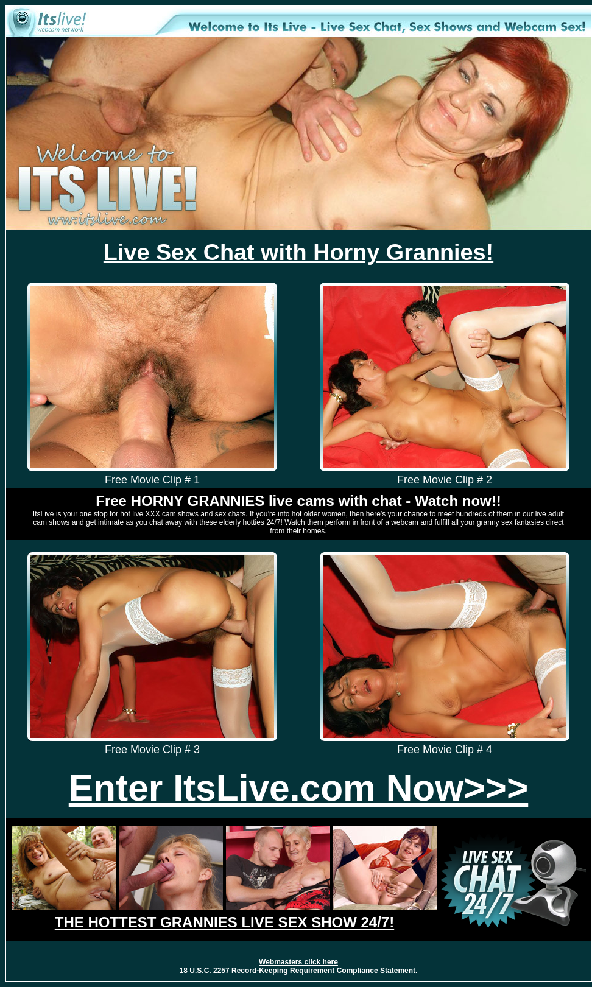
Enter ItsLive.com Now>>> (298, 788)
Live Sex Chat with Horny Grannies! (298, 252)
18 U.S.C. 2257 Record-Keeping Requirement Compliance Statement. (299, 970)
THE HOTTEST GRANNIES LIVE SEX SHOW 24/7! (224, 922)
